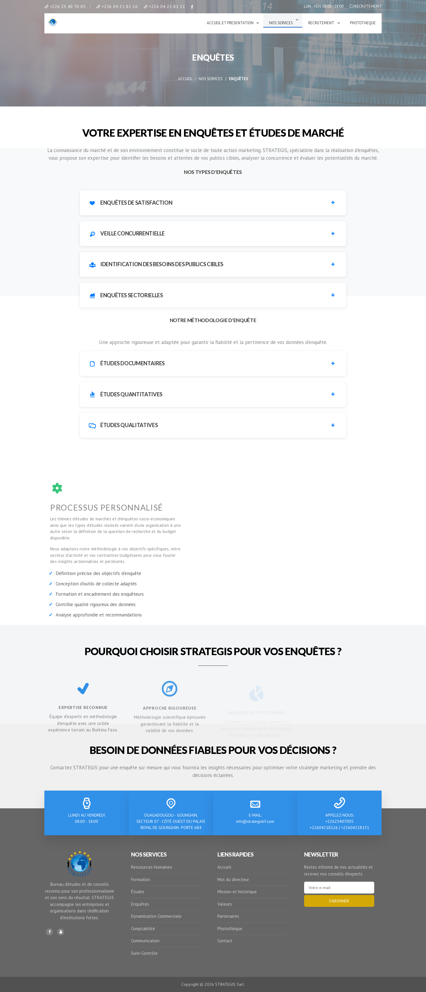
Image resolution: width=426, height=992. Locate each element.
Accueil (185, 79)
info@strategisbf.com (255, 821)
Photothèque (229, 928)
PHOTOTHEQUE (363, 22)
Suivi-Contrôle (144, 953)
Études (137, 891)
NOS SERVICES (281, 22)
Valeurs (224, 904)
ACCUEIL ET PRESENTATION (230, 22)
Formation (140, 879)
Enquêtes (140, 904)
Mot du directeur (233, 879)
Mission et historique (237, 891)
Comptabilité (143, 928)
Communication (145, 940)
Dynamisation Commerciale (156, 916)
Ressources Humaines (151, 867)
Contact (224, 940)
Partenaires (228, 916)
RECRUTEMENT (366, 6)
